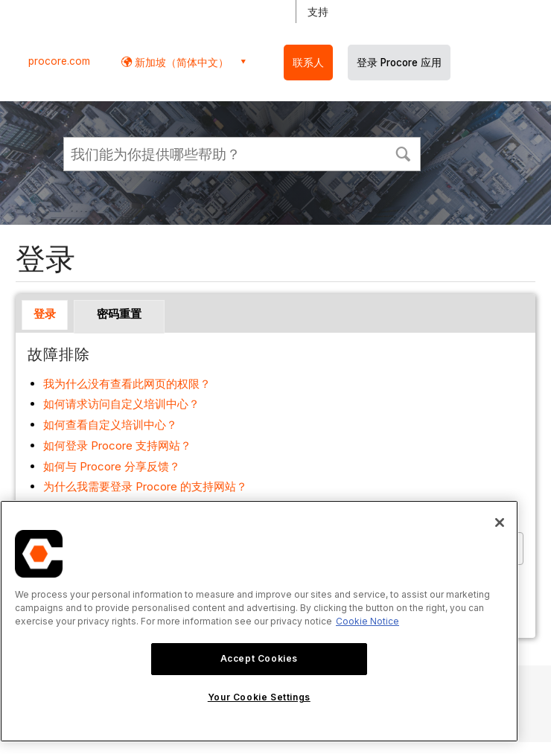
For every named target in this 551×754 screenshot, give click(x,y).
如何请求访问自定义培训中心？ (121, 404)
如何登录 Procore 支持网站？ (117, 445)
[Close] (499, 522)
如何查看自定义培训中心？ (110, 425)
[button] (403, 152)
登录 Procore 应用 (399, 62)
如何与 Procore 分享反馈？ (111, 466)
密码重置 (119, 314)
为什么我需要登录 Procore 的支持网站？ (145, 486)
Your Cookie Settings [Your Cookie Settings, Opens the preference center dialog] (259, 697)
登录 (45, 314)
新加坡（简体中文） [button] (180, 62)
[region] (259, 621)
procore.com (59, 61)
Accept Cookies (259, 658)
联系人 (308, 62)
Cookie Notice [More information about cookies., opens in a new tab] (367, 621)
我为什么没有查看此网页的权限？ (127, 384)
